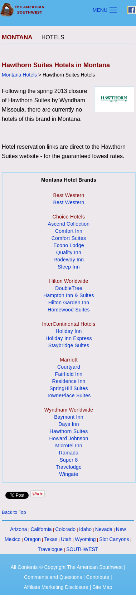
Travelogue (50, 549)
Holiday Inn (68, 331)
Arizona (18, 529)
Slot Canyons (114, 539)
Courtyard (68, 367)
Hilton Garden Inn (68, 302)
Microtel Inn (68, 445)
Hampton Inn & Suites (68, 295)
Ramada (69, 453)
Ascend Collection (69, 224)
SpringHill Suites (68, 388)
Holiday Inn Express (68, 338)
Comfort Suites (69, 238)
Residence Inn (68, 381)
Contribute (98, 577)
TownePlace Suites (69, 395)
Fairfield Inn (69, 374)
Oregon (32, 539)
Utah (66, 539)
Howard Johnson (68, 438)
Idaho (85, 529)
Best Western (68, 202)
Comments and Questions (53, 577)
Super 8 (68, 460)
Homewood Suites (69, 310)
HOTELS (53, 37)
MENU (100, 10)
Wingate (68, 474)
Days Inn (68, 424)
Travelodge (69, 467)
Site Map (102, 587)
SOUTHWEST (82, 549)
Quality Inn (68, 252)
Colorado (65, 529)
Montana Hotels (19, 75)
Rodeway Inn (69, 259)
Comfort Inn (68, 231)
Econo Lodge (68, 245)
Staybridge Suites (68, 345)
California (41, 529)
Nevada (103, 529)
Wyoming (85, 539)
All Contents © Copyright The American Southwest (67, 567)
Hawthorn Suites (69, 431)
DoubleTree (68, 288)
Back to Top (14, 512)
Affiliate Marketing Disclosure (56, 587)
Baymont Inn (68, 417)
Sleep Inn (69, 267)
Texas (51, 539)
